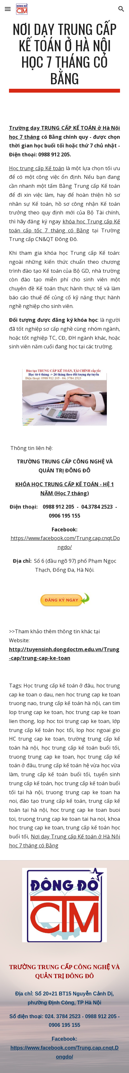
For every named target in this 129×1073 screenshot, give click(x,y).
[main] (64, 56)
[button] (7, 9)
